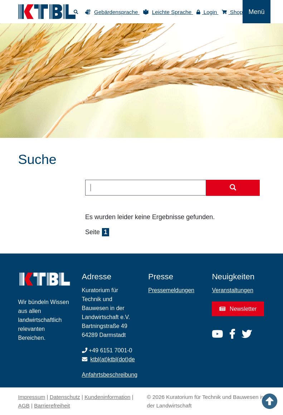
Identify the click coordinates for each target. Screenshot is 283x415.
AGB (24, 405)
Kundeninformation (107, 397)
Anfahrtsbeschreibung (110, 375)
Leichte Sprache (172, 12)
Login (207, 12)
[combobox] (145, 188)
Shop (232, 12)
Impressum (31, 397)
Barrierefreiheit (52, 405)
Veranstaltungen (232, 290)
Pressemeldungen (171, 290)
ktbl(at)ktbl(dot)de (113, 359)
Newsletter (238, 308)
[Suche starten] (233, 188)
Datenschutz (65, 397)
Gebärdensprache (117, 12)
